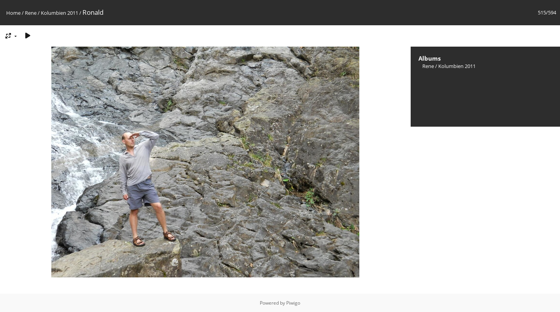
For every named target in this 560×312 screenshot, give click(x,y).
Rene (31, 12)
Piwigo (293, 303)
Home (13, 12)
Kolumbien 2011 (59, 12)
